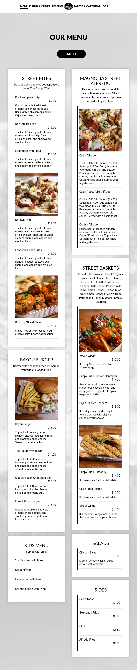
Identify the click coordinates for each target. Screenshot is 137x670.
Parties (79, 6)
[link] (68, 6)
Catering (93, 6)
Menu (24, 6)
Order (45, 6)
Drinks (34, 6)
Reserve (58, 6)
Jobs (104, 6)
